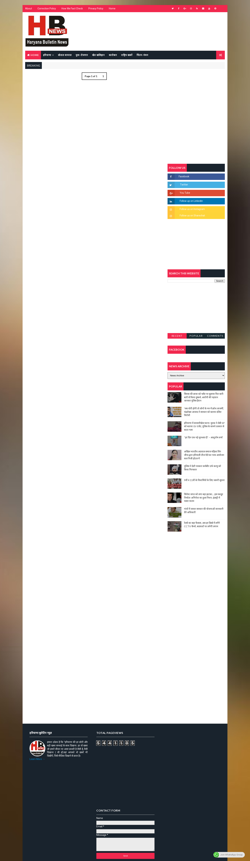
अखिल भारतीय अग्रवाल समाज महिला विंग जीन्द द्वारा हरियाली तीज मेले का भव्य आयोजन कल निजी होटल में (204, 455)
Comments (215, 335)
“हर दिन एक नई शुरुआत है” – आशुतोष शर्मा (203, 437)
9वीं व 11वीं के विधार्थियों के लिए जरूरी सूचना (204, 480)
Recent (177, 335)
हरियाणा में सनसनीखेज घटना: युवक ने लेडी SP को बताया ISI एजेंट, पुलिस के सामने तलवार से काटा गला (204, 426)
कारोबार (113, 54)
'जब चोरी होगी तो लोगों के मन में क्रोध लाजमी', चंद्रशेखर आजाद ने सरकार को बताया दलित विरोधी (204, 412)
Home (112, 8)
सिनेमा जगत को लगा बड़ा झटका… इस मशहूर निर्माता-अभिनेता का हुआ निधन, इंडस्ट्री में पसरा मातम (203, 497)
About (28, 8)
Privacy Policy (95, 8)
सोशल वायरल (65, 54)
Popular (196, 335)
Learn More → (37, 759)
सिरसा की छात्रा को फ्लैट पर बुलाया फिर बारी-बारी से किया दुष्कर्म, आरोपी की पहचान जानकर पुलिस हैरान (204, 397)
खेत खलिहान (98, 54)
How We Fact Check (72, 8)
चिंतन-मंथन (142, 54)
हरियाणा (47, 54)
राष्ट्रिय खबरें (126, 54)
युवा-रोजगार (82, 54)
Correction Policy (47, 8)
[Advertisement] (93, 121)
